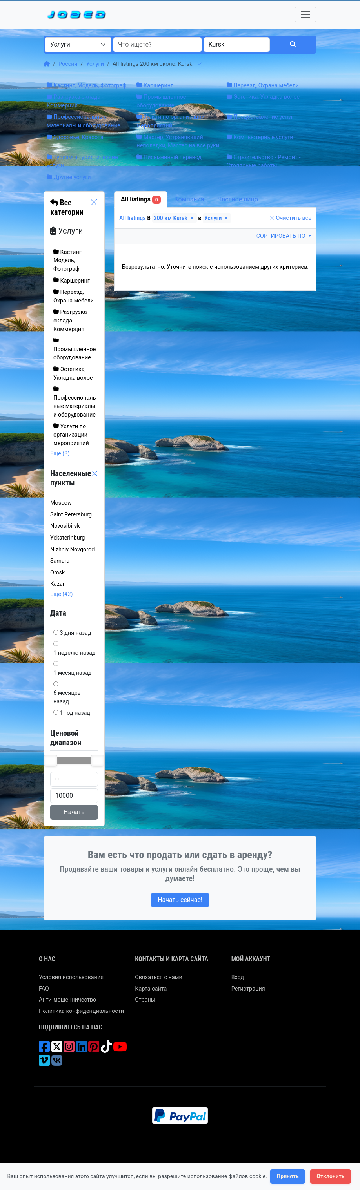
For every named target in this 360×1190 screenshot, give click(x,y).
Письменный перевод (169, 157)
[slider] (50, 760)
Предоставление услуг (260, 117)
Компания (189, 199)
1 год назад (75, 713)
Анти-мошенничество (67, 999)
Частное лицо (238, 199)
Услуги (95, 64)
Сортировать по (281, 236)
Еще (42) (61, 594)
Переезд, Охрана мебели (263, 85)
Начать (74, 812)
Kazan (58, 584)
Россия (67, 64)
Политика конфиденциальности (81, 1011)
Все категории (66, 207)
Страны (145, 999)
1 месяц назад (72, 673)
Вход (237, 977)
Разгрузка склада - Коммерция (70, 320)
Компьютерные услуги (260, 137)
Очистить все (290, 218)
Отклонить (330, 1176)
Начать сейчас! (180, 900)
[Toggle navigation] (305, 14)
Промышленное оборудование (74, 349)
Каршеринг (154, 85)
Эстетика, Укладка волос (263, 97)
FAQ (44, 988)
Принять (287, 1176)
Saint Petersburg (71, 514)
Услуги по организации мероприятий (71, 435)
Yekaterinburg (67, 537)
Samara (59, 561)
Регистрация (248, 988)
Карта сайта (151, 988)
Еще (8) (59, 453)
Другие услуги (69, 177)
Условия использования (71, 977)
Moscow (61, 503)
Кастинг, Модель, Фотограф (87, 85)
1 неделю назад (74, 653)
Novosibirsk (65, 526)
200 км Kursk (174, 218)
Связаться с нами (158, 977)
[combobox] (78, 44)
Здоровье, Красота (75, 137)
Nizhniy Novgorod (72, 549)
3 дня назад (75, 633)
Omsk (57, 572)
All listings (141, 200)
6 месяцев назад (67, 697)
